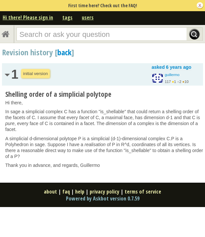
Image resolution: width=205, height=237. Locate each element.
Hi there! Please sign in (28, 17)
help (79, 191)
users (88, 17)
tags (67, 17)
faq (66, 191)
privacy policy (104, 191)
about (50, 191)
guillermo (172, 75)
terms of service (143, 191)
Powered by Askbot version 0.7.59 (102, 198)
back (64, 52)
